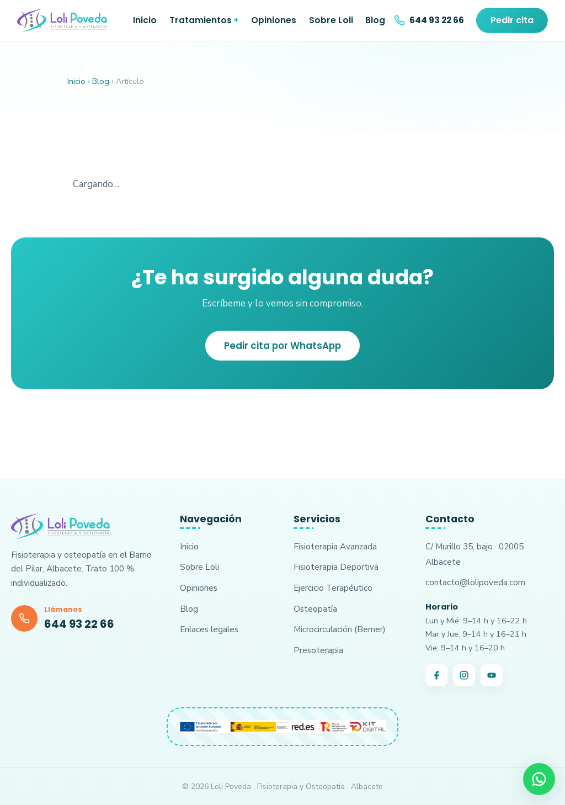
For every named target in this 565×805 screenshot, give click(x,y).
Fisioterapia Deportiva (336, 567)
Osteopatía (315, 609)
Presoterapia (318, 650)
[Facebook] (436, 675)
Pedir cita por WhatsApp (282, 345)
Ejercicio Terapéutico (333, 588)
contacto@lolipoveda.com (475, 582)
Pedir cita (512, 20)
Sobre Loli (331, 20)
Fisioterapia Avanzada (335, 546)
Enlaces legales (209, 629)
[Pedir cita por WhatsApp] (539, 779)
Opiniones (273, 20)
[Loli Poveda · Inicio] (62, 20)
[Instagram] (464, 675)
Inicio (145, 20)
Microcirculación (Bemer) (340, 629)
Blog (375, 20)
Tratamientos (200, 20)
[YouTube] (492, 675)
